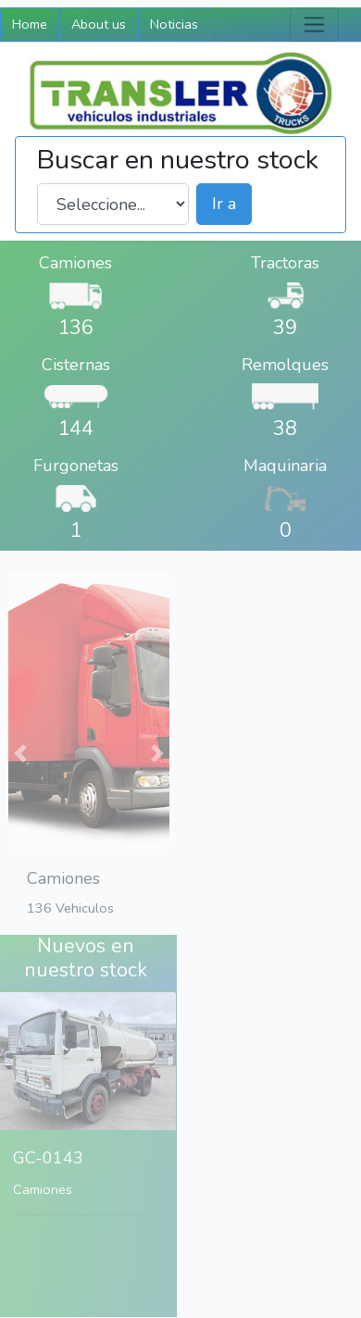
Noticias (174, 24)
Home (29, 24)
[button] (19, 721)
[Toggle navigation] (314, 24)
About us (98, 24)
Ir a (224, 204)
